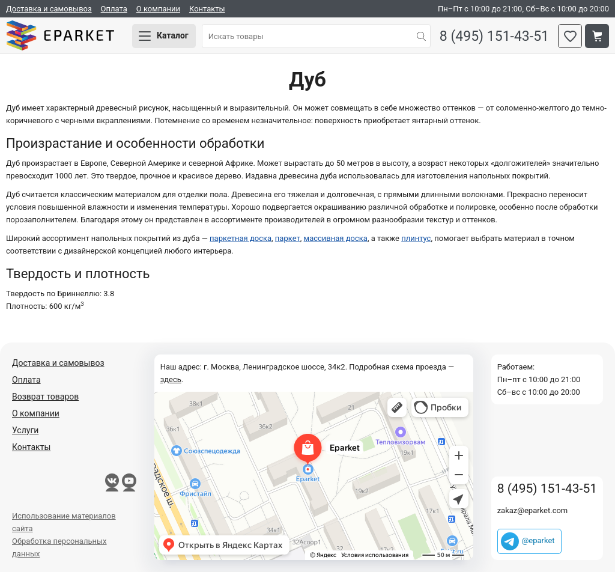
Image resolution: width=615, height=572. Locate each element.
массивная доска (336, 238)
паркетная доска (240, 238)
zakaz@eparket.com (532, 510)
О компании (158, 8)
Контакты (207, 8)
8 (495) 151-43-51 (494, 36)
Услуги (25, 430)
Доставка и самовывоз (49, 8)
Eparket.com (60, 36)
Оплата (114, 8)
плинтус (416, 238)
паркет (287, 238)
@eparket (538, 540)
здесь (170, 379)
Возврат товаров (45, 396)
